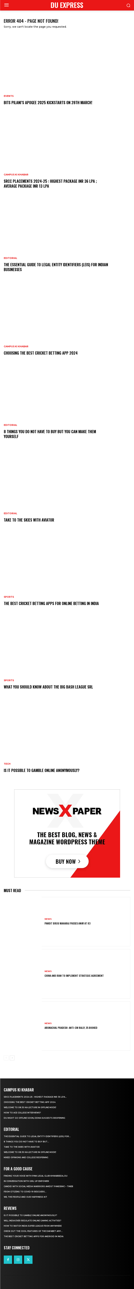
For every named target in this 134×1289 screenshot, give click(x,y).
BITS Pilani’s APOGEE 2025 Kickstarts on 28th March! (48, 102)
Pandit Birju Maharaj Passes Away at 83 (67, 923)
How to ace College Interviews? (22, 1113)
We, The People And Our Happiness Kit (25, 1197)
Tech (7, 764)
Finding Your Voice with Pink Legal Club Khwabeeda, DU (35, 1176)
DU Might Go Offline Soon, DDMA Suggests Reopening (34, 1118)
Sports (9, 597)
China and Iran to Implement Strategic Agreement (74, 975)
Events (9, 96)
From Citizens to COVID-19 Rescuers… (25, 1191)
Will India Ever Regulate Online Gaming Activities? (32, 1220)
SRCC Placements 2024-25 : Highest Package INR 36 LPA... (35, 1097)
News (48, 919)
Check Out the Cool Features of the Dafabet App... (33, 1231)
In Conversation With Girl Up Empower (26, 1181)
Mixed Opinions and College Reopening (26, 1157)
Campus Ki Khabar (16, 175)
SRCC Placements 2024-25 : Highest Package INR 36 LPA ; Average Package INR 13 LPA (50, 183)
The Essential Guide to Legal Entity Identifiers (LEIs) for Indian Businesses (56, 267)
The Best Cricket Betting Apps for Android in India (33, 1236)
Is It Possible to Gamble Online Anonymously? (41, 770)
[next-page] (12, 1057)
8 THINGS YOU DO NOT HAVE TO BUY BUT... (26, 1141)
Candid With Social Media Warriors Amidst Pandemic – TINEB (38, 1186)
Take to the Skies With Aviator (29, 520)
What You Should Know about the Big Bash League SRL (48, 687)
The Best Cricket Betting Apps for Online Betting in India (51, 603)
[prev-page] (6, 1057)
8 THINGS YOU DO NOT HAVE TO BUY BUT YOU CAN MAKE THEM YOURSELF (50, 434)
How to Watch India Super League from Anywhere (33, 1226)
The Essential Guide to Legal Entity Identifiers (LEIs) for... (37, 1136)
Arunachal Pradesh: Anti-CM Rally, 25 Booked (71, 1028)
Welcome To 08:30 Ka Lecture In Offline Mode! (30, 1107)
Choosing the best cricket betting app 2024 (41, 353)
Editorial (10, 258)
